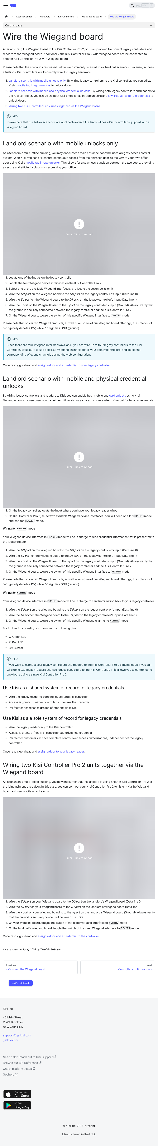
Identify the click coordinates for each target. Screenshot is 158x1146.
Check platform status (19, 1069)
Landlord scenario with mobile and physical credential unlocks (49, 91)
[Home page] (6, 17)
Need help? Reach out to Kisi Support (29, 1057)
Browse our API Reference (22, 1063)
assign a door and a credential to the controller (68, 936)
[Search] (142, 5)
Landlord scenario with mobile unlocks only (37, 80)
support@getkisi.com (17, 1035)
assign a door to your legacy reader (61, 751)
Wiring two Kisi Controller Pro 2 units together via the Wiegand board (54, 106)
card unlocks (117, 395)
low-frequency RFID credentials (129, 96)
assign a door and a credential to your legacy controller (74, 365)
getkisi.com (10, 1040)
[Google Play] (17, 1109)
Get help (10, 1074)
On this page (13, 25)
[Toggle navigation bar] (6, 5)
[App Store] (17, 1098)
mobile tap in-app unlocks (33, 85)
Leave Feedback (21, 983)
